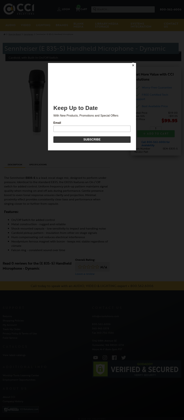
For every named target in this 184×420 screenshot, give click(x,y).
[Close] (135, 64)
